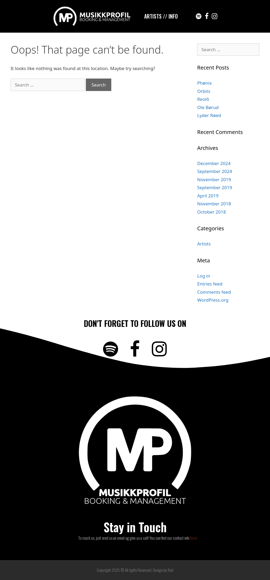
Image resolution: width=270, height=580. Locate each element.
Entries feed (209, 284)
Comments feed (214, 292)
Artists (204, 244)
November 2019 (214, 179)
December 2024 (214, 163)
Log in (203, 276)
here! (193, 538)
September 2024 (214, 171)
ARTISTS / (154, 16)
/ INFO (171, 16)
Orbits (203, 91)
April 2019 (207, 196)
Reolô (203, 99)
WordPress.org (212, 300)
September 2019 (214, 187)
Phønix (204, 83)
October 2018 (211, 212)
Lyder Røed (209, 115)
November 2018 (214, 204)
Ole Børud (208, 107)
